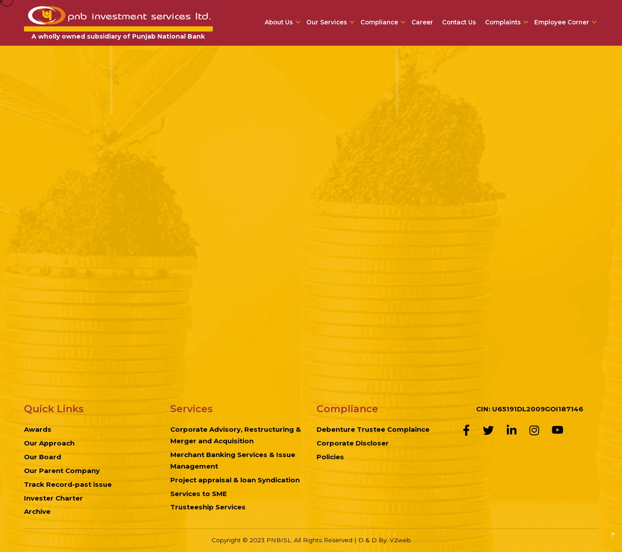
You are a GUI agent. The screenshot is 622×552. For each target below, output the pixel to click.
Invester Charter (53, 498)
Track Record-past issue (68, 484)
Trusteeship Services (208, 507)
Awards (37, 429)
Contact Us (459, 22)
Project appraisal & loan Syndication (235, 480)
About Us (279, 22)
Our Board (42, 457)
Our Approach (49, 443)
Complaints (503, 22)
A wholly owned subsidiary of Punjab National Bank (118, 36)
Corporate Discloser (353, 443)
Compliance (379, 22)
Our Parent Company (62, 470)
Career (422, 22)
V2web (400, 540)
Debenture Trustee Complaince (373, 429)
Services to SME (198, 493)
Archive (37, 511)
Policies (330, 457)
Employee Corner (561, 22)
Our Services (326, 22)
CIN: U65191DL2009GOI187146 (529, 409)
